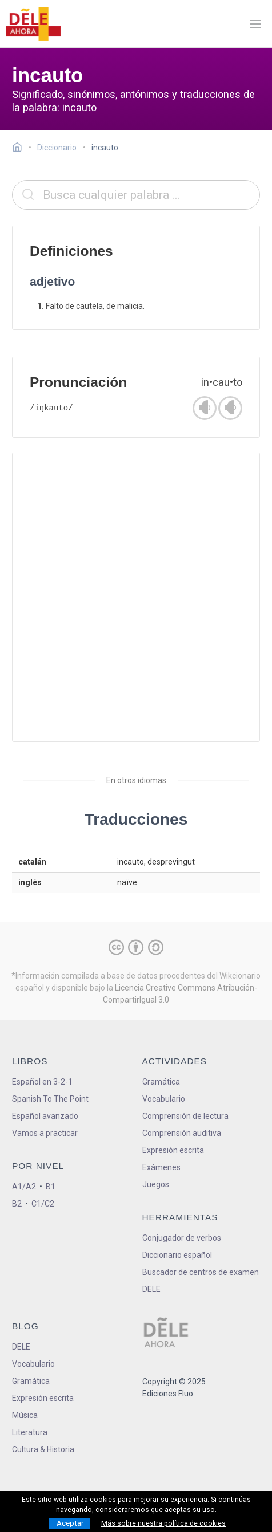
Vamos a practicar (45, 1133)
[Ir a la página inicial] (20, 149)
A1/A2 (24, 1186)
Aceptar (70, 1523)
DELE (21, 1346)
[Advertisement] (136, 597)
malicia (130, 306)
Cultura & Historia (43, 1449)
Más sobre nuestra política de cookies (163, 1523)
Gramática (161, 1081)
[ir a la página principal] (33, 24)
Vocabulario (163, 1098)
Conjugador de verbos (181, 1237)
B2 (17, 1203)
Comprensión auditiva (181, 1133)
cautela (89, 306)
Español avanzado (45, 1116)
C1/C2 (42, 1203)
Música (25, 1415)
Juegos (155, 1184)
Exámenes (161, 1167)
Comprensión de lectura (185, 1116)
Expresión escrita (173, 1150)
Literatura (29, 1432)
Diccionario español (177, 1255)
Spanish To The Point (50, 1098)
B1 (50, 1186)
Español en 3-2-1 (42, 1081)
